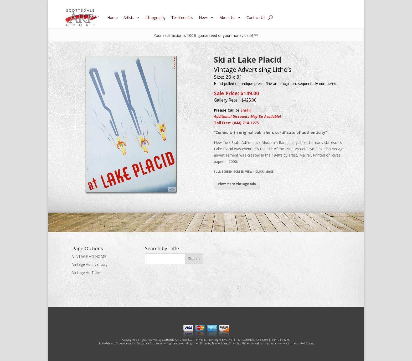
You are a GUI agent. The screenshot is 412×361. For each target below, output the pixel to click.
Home (112, 17)
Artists (128, 17)
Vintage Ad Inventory (89, 264)
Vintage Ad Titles (86, 272)
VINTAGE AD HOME (89, 256)
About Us (227, 17)
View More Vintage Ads (237, 184)
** (256, 35)
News (204, 17)
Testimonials (182, 17)
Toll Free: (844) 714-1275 (236, 122)
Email (245, 110)
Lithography (155, 17)
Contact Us (255, 17)
